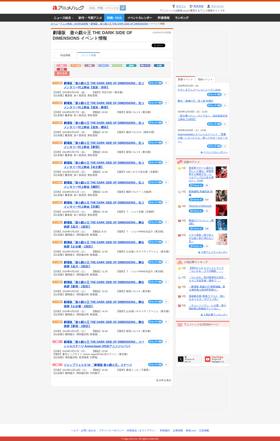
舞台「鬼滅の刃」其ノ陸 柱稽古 (195, 101)
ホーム (54, 24)
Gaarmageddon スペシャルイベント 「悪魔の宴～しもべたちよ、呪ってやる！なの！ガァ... (203, 138)
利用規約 (165, 430)
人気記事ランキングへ (215, 314)
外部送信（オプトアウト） (142, 430)
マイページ (217, 6)
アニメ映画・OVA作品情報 (74, 24)
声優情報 (163, 18)
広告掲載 (204, 430)
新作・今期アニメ (90, 18)
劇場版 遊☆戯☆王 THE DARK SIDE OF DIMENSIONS (119, 24)
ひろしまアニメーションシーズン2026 (199, 89)
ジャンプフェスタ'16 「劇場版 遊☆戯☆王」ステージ (98, 364)
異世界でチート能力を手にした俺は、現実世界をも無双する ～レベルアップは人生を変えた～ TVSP (201, 174)
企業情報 (178, 430)
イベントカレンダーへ (215, 152)
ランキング (182, 18)
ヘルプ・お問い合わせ (83, 430)
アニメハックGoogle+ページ (216, 359)
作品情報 (65, 55)
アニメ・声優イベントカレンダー (139, 18)
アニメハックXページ (189, 359)
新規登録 (199, 6)
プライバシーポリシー (111, 430)
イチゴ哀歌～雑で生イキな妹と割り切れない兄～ (201, 238)
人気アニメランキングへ (214, 252)
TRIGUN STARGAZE (200, 206)
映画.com (191, 430)
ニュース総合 (63, 18)
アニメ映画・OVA (114, 18)
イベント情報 (88, 55)
